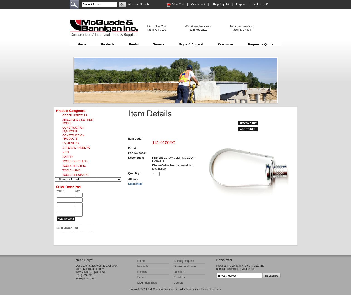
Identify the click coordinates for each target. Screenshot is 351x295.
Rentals (142, 271)
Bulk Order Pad (67, 228)
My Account (198, 4)
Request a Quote (260, 44)
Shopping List (220, 4)
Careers (179, 282)
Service (158, 44)
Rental (134, 44)
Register (241, 4)
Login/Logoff (260, 4)
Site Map (216, 289)
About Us (179, 277)
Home (82, 44)
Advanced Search (138, 4)
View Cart (178, 4)
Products (108, 44)
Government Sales (185, 266)
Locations (179, 271)
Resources (226, 44)
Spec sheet (135, 183)
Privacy (205, 289)
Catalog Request (184, 260)
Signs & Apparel (191, 44)
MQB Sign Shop (147, 282)
